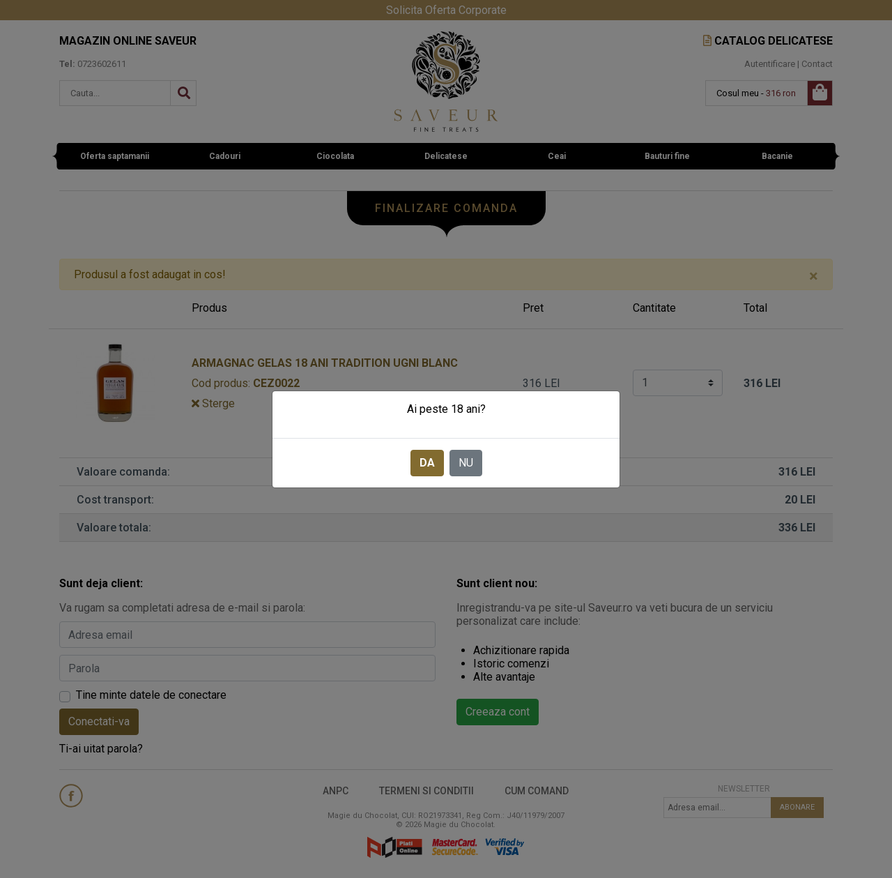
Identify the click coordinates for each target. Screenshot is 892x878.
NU (466, 462)
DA (427, 462)
